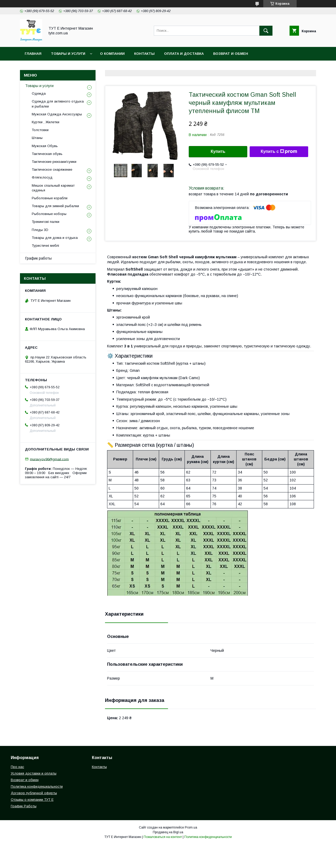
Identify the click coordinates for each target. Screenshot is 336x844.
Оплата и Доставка (184, 54)
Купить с (279, 151)
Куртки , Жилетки (45, 122)
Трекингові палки (45, 222)
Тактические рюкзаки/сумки (54, 162)
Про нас (17, 767)
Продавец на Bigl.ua (168, 832)
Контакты (144, 54)
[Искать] (265, 31)
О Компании (112, 54)
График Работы (23, 806)
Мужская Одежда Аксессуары (57, 114)
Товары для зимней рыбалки (55, 206)
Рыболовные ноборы (49, 214)
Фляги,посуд (42, 177)
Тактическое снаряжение (52, 169)
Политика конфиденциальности (59, 67)
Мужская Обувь (45, 146)
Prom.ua (191, 827)
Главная (33, 54)
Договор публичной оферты (34, 793)
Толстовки (40, 130)
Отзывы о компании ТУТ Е (32, 800)
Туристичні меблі (45, 246)
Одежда (39, 93)
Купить (218, 151)
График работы (38, 258)
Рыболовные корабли (49, 198)
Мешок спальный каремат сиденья (53, 188)
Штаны (37, 138)
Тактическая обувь (47, 154)
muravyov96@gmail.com (49, 459)
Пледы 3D (40, 230)
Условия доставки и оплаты (33, 773)
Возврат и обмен (230, 54)
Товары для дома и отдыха (55, 238)
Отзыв (187, 67)
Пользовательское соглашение (137, 67)
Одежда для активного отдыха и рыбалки (58, 103)
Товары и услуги (68, 54)
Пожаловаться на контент (163, 837)
